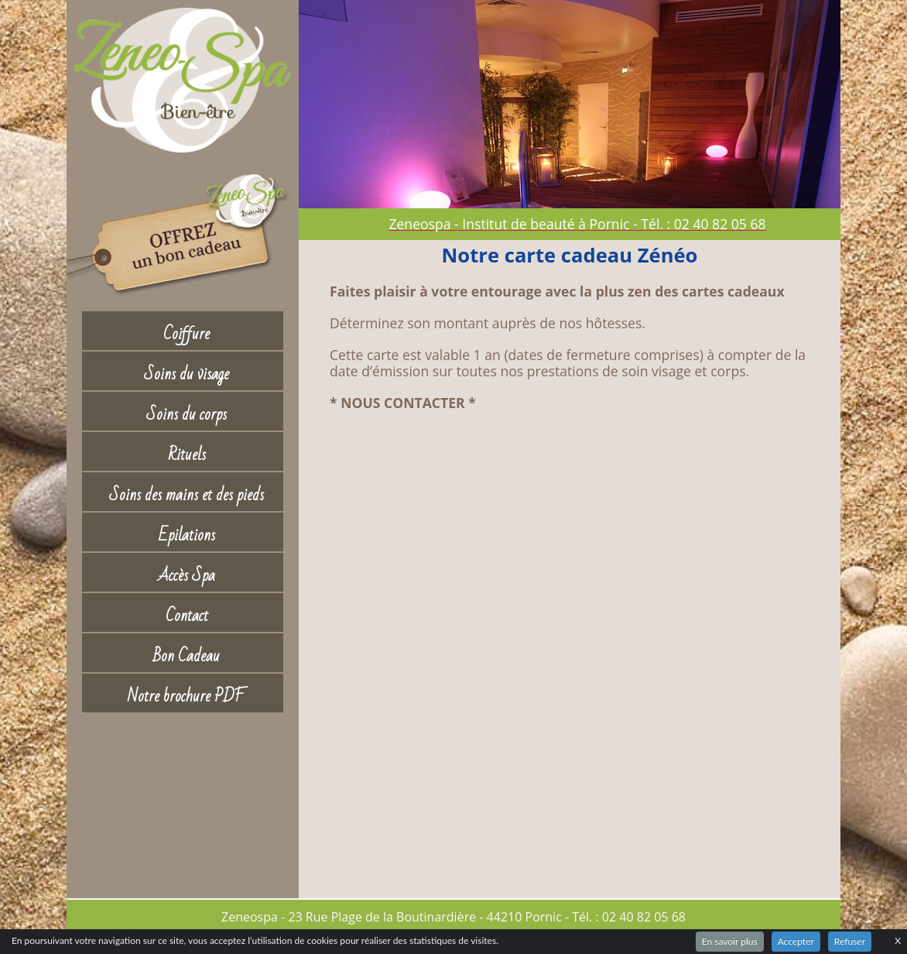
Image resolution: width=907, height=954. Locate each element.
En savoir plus (730, 941)
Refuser (849, 941)
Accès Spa (186, 576)
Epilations (187, 535)
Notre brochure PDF (186, 696)
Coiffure (186, 334)
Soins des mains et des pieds (186, 495)
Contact (187, 616)
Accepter (796, 941)
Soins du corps (186, 415)
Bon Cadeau (186, 656)
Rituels (187, 455)
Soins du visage (186, 374)
